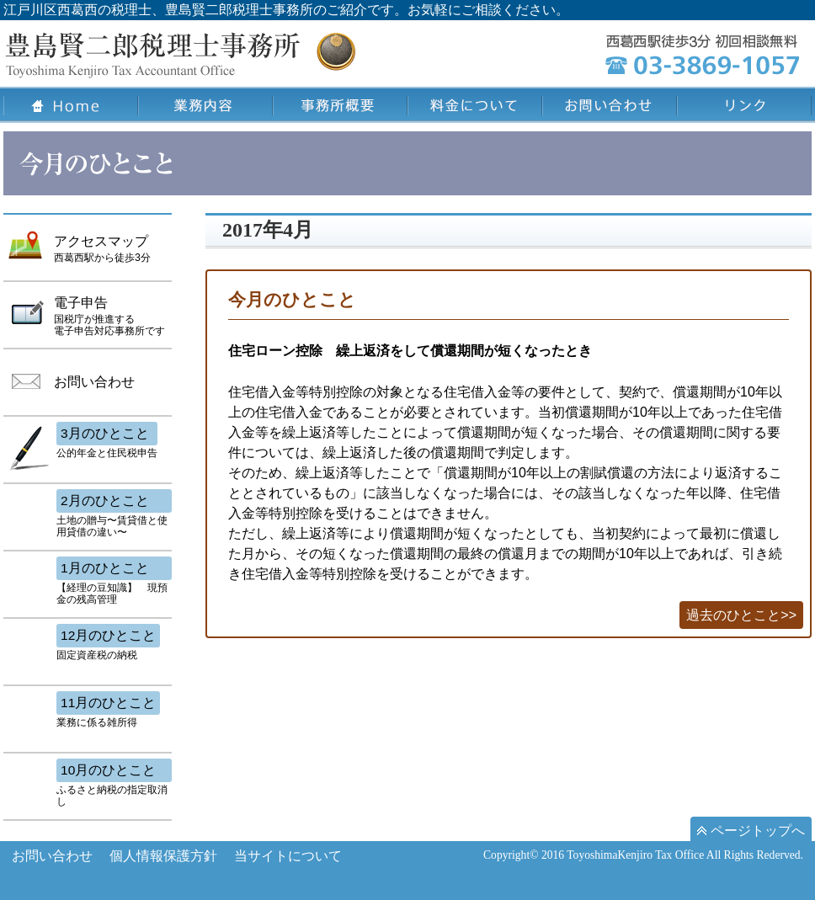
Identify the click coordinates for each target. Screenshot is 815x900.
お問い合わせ (52, 856)
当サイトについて (288, 856)
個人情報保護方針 (163, 856)
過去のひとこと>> (741, 615)
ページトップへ (751, 830)
